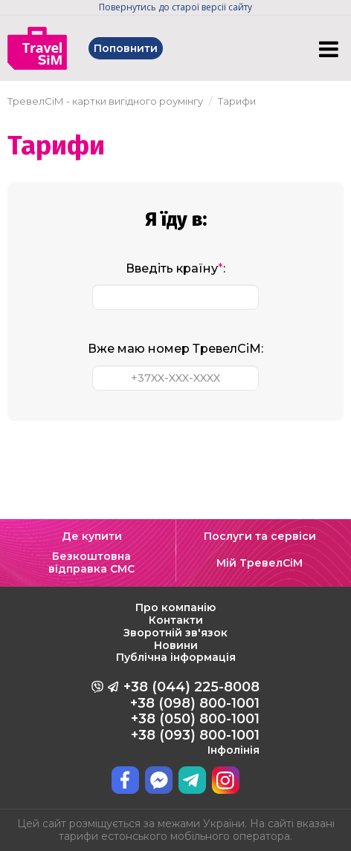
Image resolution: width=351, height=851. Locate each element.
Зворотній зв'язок (175, 632)
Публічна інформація (176, 657)
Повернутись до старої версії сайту (175, 7)
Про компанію (175, 607)
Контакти (176, 620)
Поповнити (126, 48)
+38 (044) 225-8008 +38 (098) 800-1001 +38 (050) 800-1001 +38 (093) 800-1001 (191, 717)
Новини (176, 645)
